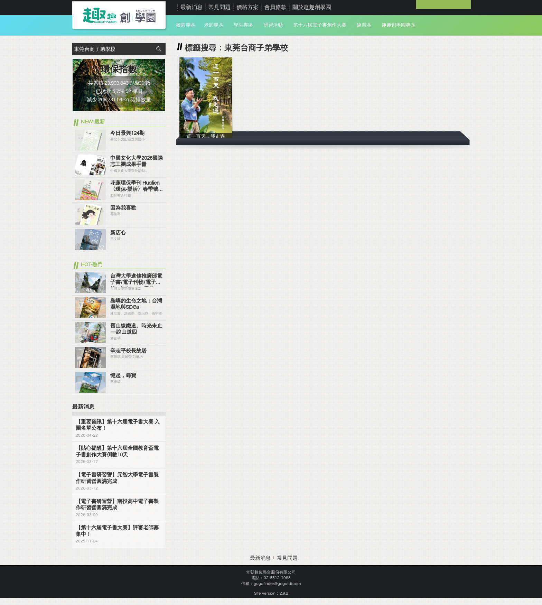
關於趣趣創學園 (311, 7)
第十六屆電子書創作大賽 (319, 25)
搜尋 (159, 49)
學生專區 (243, 25)
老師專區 (213, 25)
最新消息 (191, 7)
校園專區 (185, 25)
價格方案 (247, 7)
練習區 (364, 25)
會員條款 (275, 7)
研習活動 (273, 25)
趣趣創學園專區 (398, 25)
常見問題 (219, 7)
